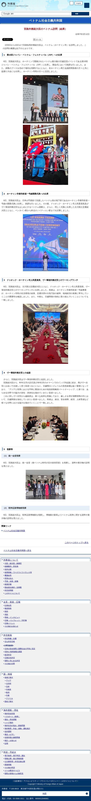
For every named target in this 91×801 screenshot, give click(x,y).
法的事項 (17, 781)
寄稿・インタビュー (12, 617)
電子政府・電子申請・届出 (15, 756)
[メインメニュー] (86, 5)
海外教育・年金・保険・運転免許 (17, 729)
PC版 (71, 3)
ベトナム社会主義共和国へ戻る (17, 550)
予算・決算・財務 (11, 581)
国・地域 (7, 674)
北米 (7, 686)
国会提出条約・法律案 (13, 587)
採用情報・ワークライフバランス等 (18, 572)
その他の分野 (10, 664)
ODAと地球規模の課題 (13, 652)
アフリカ (9, 698)
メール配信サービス (12, 771)
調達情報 (8, 765)
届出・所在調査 (11, 719)
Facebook (73, 7)
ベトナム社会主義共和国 (14, 531)
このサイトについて (12, 593)
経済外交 (8, 655)
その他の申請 (10, 768)
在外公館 (8, 569)
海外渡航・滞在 (10, 710)
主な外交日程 (10, 641)
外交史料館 (9, 590)
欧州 (7, 692)
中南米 (8, 689)
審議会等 (8, 575)
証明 (6, 743)
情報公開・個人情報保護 (14, 759)
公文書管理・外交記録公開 (15, 762)
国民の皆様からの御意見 (14, 773)
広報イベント (10, 623)
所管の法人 (9, 578)
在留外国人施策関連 (12, 737)
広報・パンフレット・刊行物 (16, 620)
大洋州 (8, 684)
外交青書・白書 (11, 639)
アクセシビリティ (30, 781)
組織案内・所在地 (11, 566)
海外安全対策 (10, 714)
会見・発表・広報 (11, 602)
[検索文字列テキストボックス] (37, 14)
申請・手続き (9, 752)
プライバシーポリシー (49, 781)
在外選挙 (8, 731)
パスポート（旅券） (12, 717)
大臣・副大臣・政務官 (13, 563)
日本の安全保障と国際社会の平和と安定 (20, 649)
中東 (7, 695)
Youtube (81, 7)
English (78, 3)
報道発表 (8, 608)
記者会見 (8, 605)
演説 (6, 614)
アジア (8, 680)
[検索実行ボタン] (80, 14)
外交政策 (7, 635)
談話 (6, 611)
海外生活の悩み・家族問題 (15, 726)
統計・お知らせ (11, 740)
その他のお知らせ (11, 626)
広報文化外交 (10, 658)
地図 (44, 793)
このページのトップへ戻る (76, 542)
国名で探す (9, 701)
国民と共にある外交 (12, 661)
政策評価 (8, 584)
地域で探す (9, 677)
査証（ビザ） (10, 734)
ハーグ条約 (9, 723)
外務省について (10, 560)
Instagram (77, 7)
